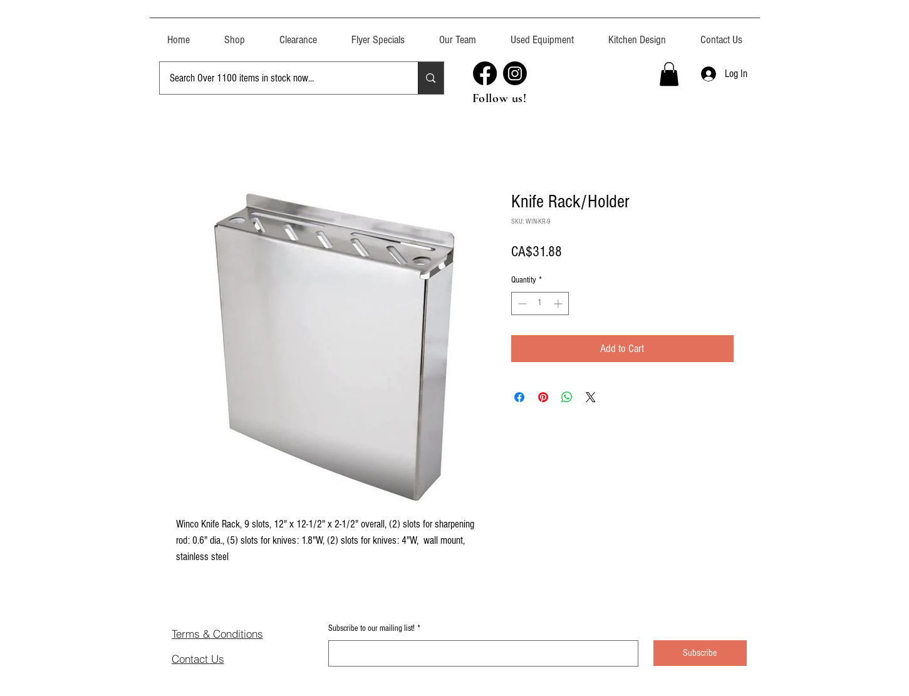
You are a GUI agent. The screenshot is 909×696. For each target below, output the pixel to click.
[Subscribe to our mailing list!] (479, 653)
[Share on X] (590, 397)
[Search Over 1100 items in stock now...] (279, 78)
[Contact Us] (216, 658)
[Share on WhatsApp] (566, 397)
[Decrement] (521, 303)
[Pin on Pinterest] (543, 397)
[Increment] (559, 303)
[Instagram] (515, 73)
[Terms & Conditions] (237, 633)
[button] (542, 34)
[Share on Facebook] (519, 397)
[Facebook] (485, 73)
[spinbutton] (540, 303)
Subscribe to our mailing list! (374, 629)
